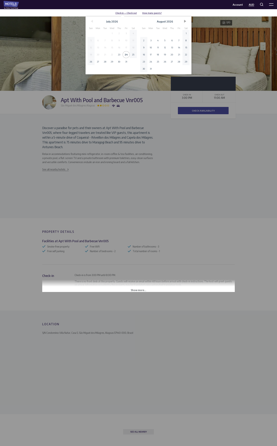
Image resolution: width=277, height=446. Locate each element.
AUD (251, 4)
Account (238, 4)
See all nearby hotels (53, 169)
